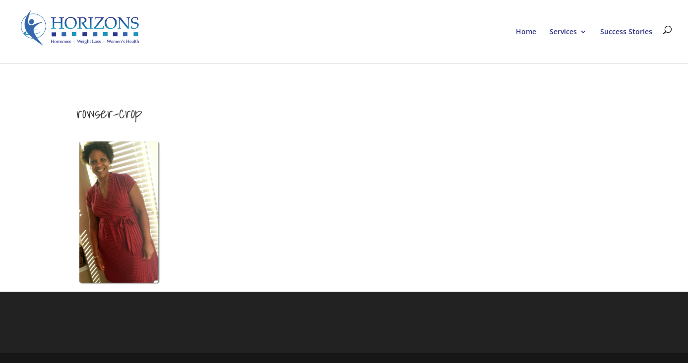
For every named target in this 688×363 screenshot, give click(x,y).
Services (563, 32)
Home (526, 32)
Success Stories (626, 32)
